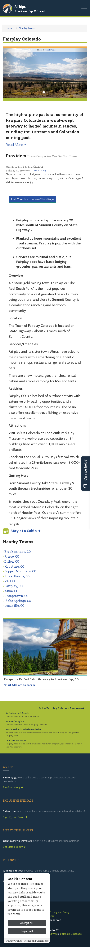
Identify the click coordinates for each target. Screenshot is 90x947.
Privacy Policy (14, 941)
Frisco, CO (11, 556)
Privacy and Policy (59, 912)
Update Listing (39, 170)
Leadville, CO (14, 605)
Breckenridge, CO (17, 552)
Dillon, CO (11, 561)
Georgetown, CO (16, 596)
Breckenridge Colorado (30, 11)
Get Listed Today (14, 846)
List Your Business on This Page (32, 199)
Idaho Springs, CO (17, 601)
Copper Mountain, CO (20, 571)
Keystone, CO (14, 566)
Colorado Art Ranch (16, 740)
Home (9, 28)
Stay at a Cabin (26, 530)
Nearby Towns (27, 28)
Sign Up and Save (15, 817)
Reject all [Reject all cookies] (26, 932)
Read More (16, 144)
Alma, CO (11, 591)
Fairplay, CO (13, 586)
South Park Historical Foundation (24, 729)
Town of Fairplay (15, 721)
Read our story (13, 787)
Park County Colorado (17, 713)
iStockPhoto (50, 50)
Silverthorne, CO (16, 576)
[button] (9, 73)
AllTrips (20, 6)
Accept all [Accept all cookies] (27, 923)
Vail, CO (10, 581)
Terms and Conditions (36, 941)
